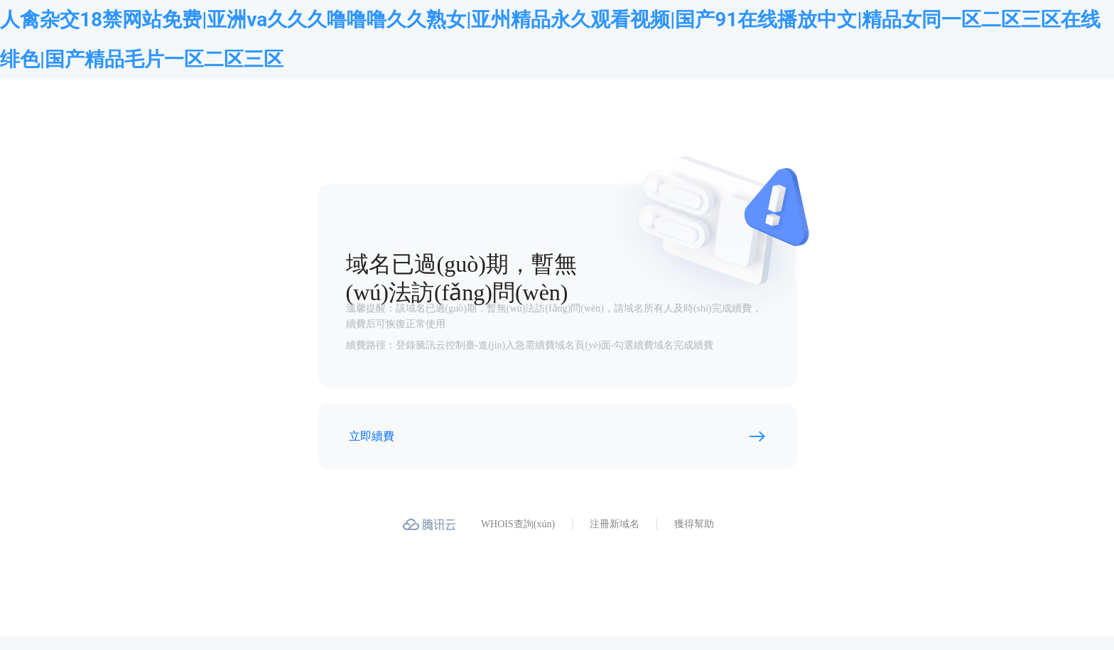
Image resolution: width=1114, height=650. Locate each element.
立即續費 (371, 436)
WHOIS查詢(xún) (518, 524)
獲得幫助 (694, 524)
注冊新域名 (614, 524)
